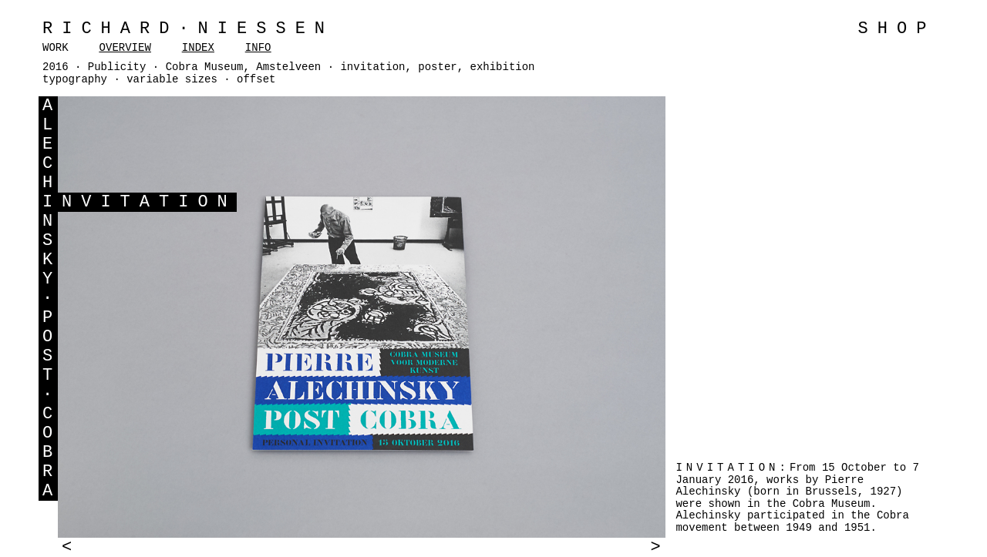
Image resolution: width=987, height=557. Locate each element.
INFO (258, 48)
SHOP (897, 29)
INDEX (198, 48)
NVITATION (149, 202)
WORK (55, 48)
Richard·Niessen (188, 29)
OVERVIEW (125, 48)
